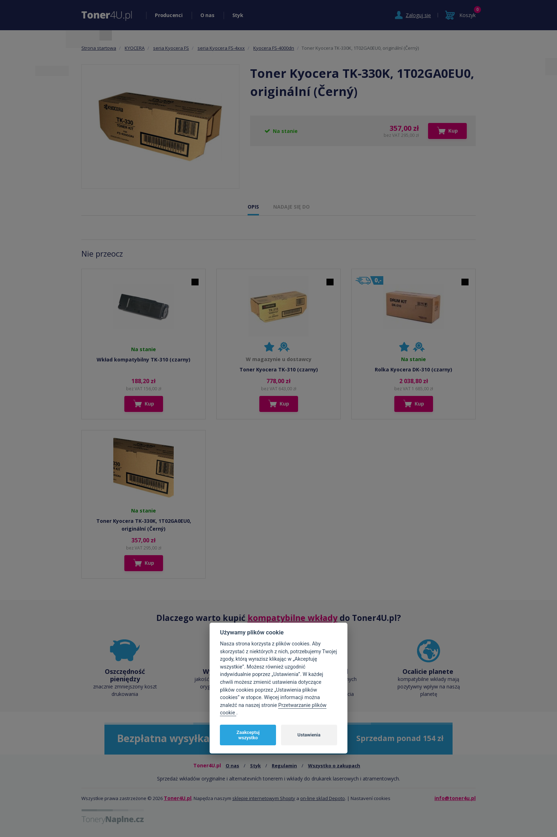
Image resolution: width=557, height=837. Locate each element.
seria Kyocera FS (171, 48)
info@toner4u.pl (455, 798)
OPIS (253, 206)
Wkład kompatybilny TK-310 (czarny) (143, 359)
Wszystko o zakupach (334, 765)
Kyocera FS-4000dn (273, 48)
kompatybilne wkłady (292, 617)
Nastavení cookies (370, 798)
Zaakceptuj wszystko (248, 735)
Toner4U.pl (177, 798)
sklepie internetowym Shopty (263, 798)
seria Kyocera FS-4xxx (221, 48)
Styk (237, 15)
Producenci (169, 15)
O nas (207, 15)
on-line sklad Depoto (322, 798)
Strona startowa (98, 48)
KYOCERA (135, 48)
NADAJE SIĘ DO (291, 206)
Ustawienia (308, 734)
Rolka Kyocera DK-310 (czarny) (413, 369)
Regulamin (284, 765)
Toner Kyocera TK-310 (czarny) (278, 369)
